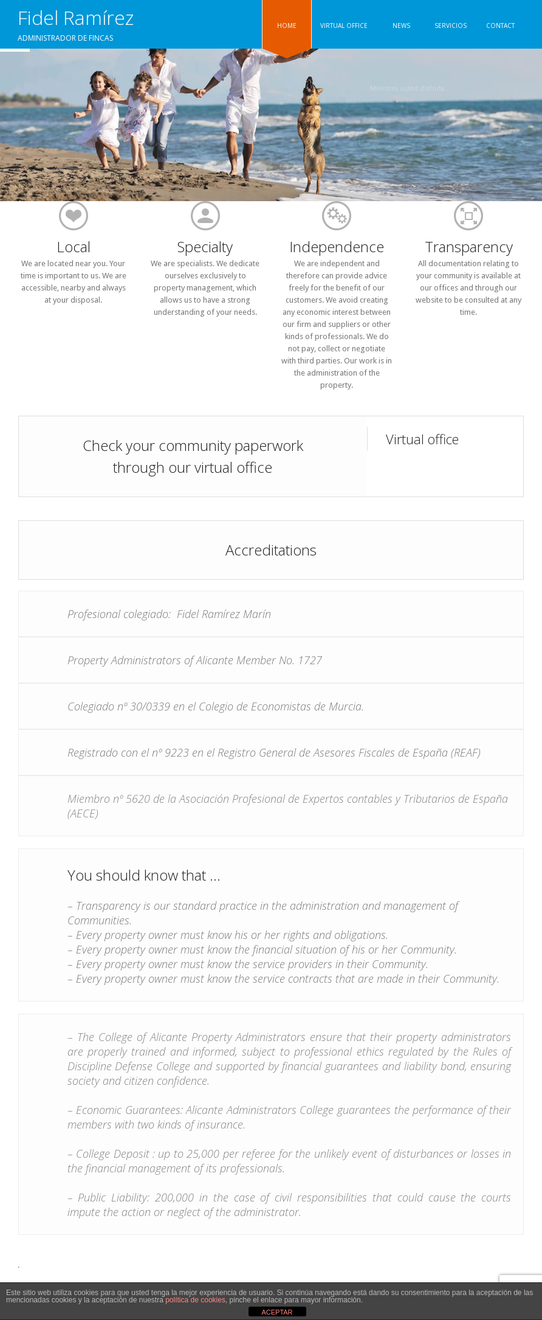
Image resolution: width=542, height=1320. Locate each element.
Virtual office (422, 439)
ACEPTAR (276, 1312)
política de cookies (195, 1300)
